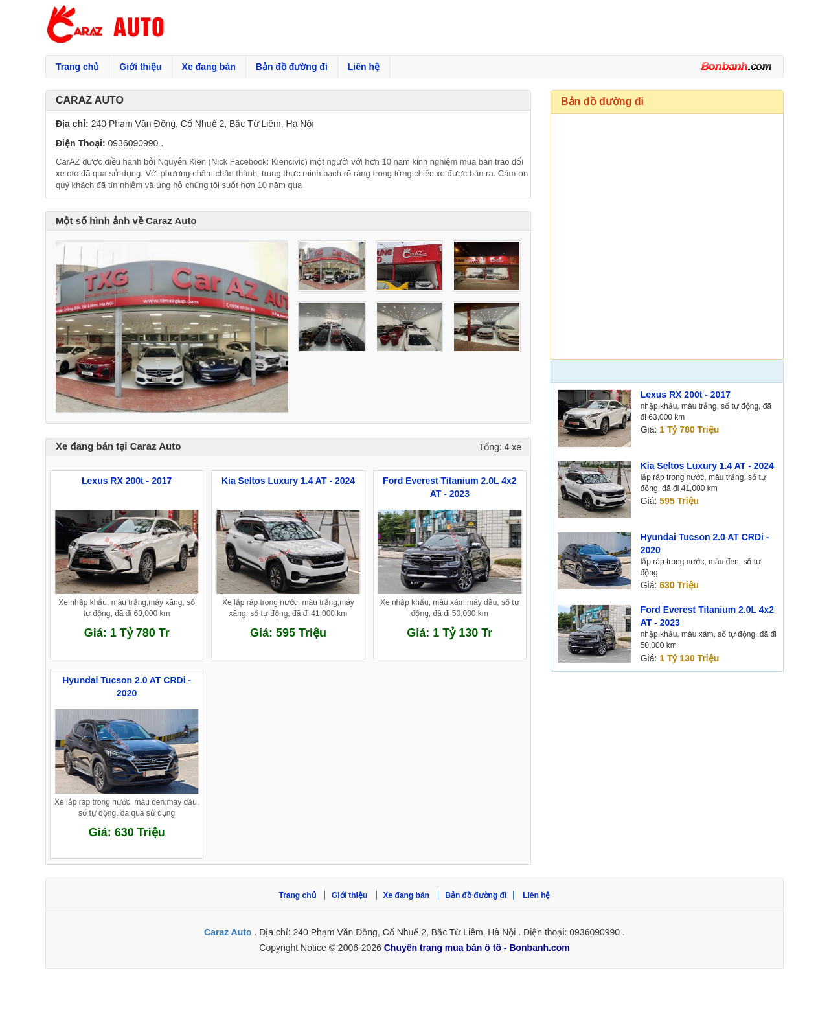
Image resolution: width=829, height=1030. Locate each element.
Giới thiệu (140, 67)
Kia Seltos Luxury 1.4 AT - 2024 (707, 466)
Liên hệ (364, 67)
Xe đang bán (209, 67)
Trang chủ (77, 67)
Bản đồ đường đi (292, 67)
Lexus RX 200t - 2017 (686, 394)
